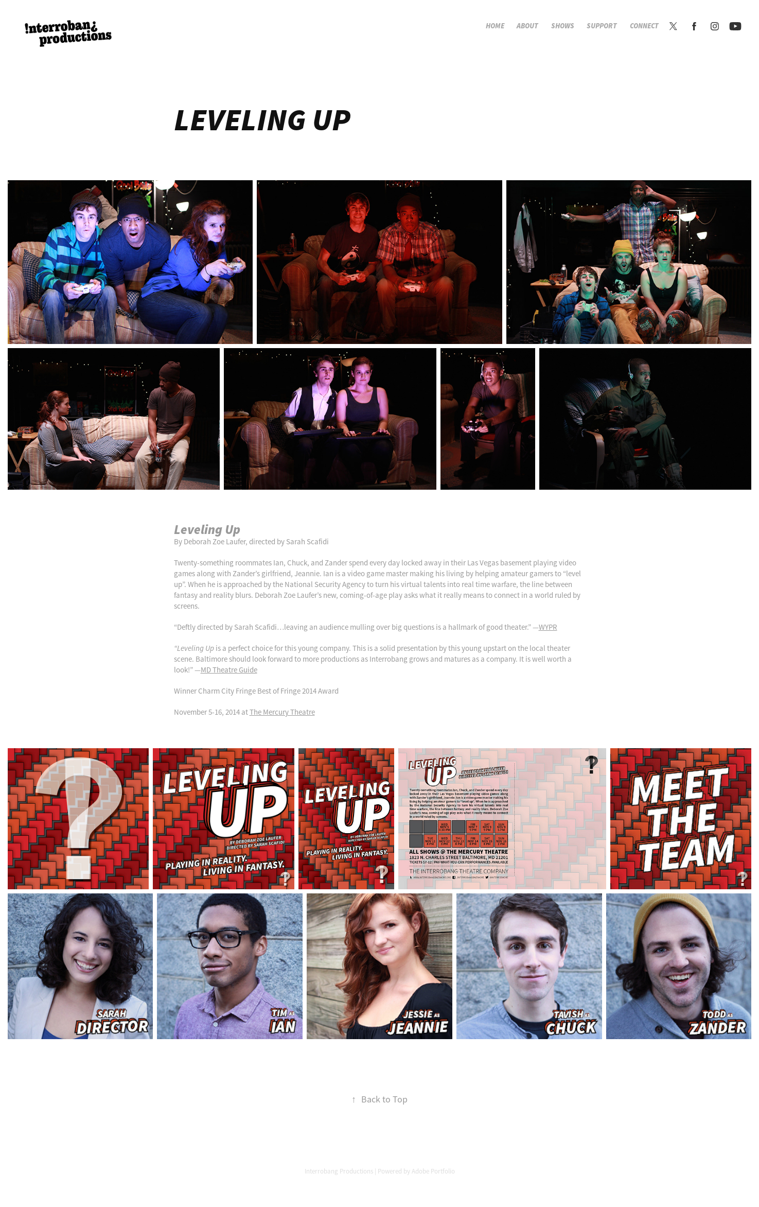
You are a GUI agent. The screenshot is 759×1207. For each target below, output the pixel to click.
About (527, 26)
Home (495, 26)
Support (602, 26)
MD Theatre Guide (229, 670)
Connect (644, 26)
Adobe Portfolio (433, 1171)
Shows (562, 26)
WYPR (548, 627)
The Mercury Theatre (282, 712)
